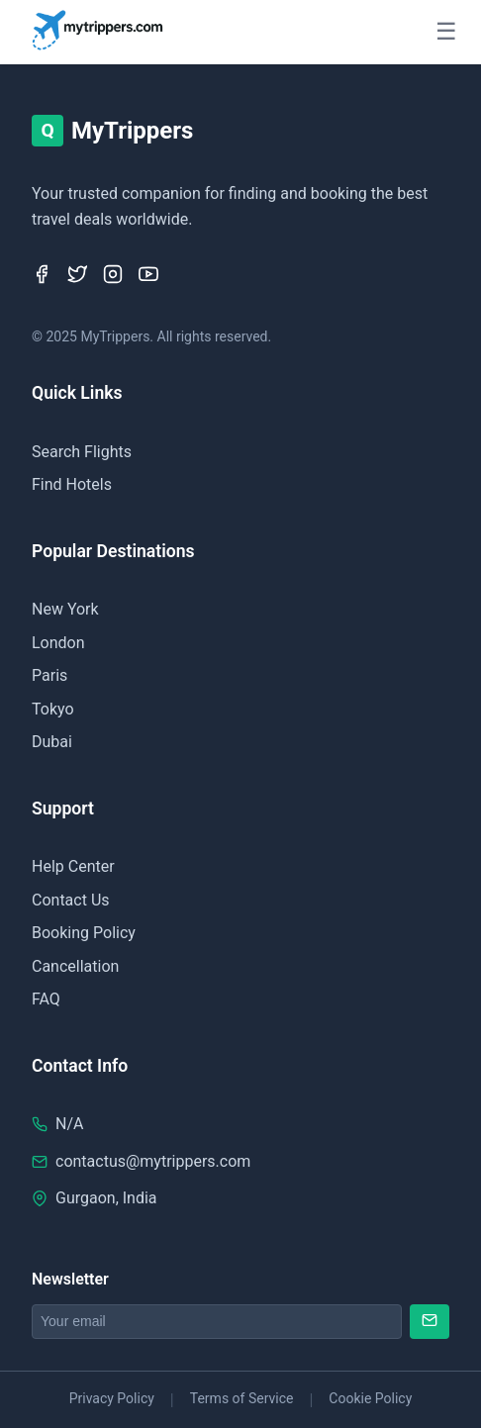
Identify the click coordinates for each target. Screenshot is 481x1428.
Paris (49, 675)
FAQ (46, 999)
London (58, 642)
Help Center (73, 866)
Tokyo (53, 709)
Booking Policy (84, 932)
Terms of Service (242, 1398)
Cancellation (75, 966)
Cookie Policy (370, 1398)
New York (65, 609)
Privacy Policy (111, 1398)
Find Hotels (72, 484)
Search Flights (82, 451)
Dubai (52, 741)
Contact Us (71, 900)
